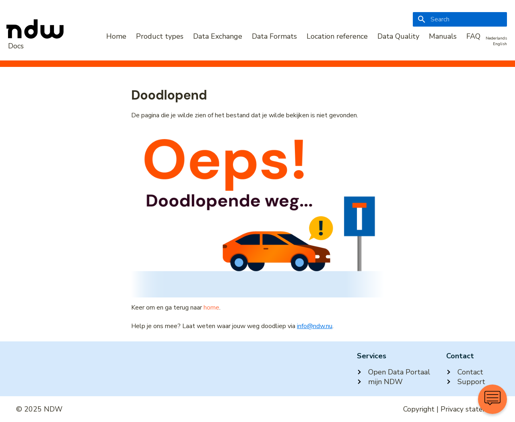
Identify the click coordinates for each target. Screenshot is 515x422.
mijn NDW (380, 382)
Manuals (443, 36)
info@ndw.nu (314, 326)
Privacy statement (470, 409)
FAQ (473, 36)
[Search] (460, 19)
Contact (464, 372)
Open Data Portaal (393, 372)
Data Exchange (217, 36)
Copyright (419, 409)
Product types (159, 36)
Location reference (337, 36)
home (211, 307)
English (500, 44)
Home (116, 36)
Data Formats (274, 36)
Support (465, 382)
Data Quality (398, 36)
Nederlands (496, 38)
